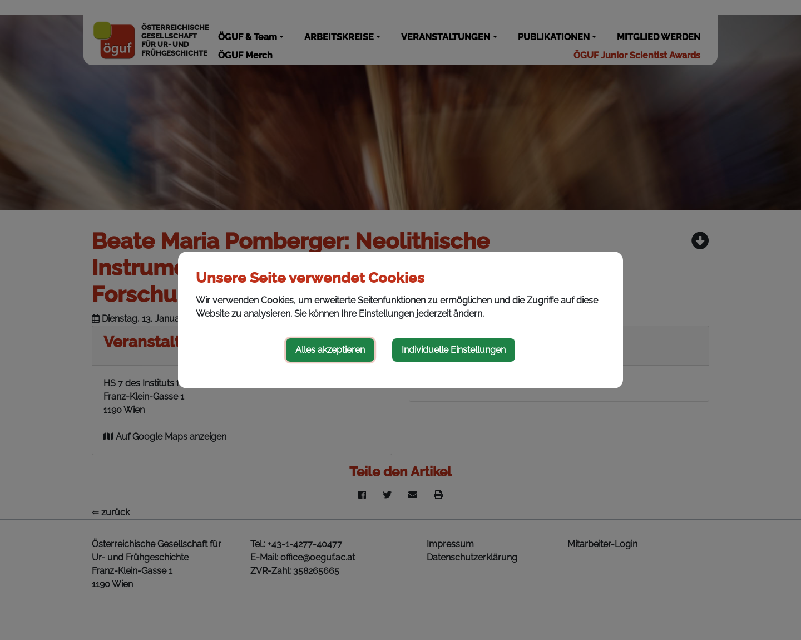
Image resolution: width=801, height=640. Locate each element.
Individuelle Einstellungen (454, 349)
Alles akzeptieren (330, 349)
